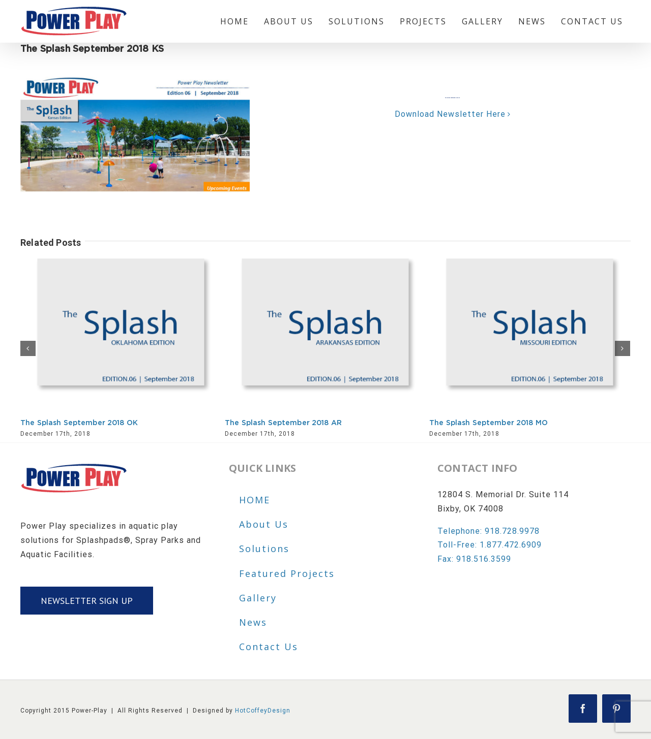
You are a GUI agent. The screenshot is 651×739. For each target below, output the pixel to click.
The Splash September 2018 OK (79, 423)
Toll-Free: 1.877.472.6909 (489, 545)
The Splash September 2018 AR (283, 423)
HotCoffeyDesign (262, 710)
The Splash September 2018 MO (488, 423)
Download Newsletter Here (450, 114)
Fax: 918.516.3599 (474, 559)
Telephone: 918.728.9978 (488, 531)
